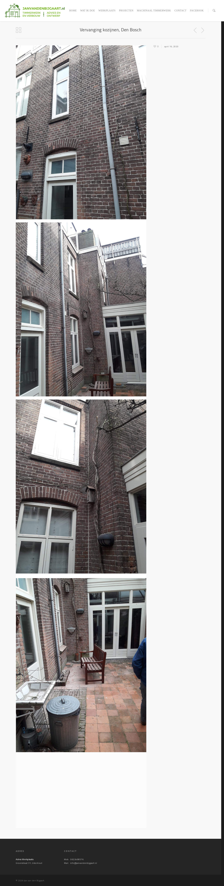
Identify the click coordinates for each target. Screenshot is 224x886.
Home (73, 10)
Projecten (126, 10)
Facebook (197, 10)
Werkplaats (106, 10)
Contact (180, 10)
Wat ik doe (87, 10)
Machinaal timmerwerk (154, 10)
